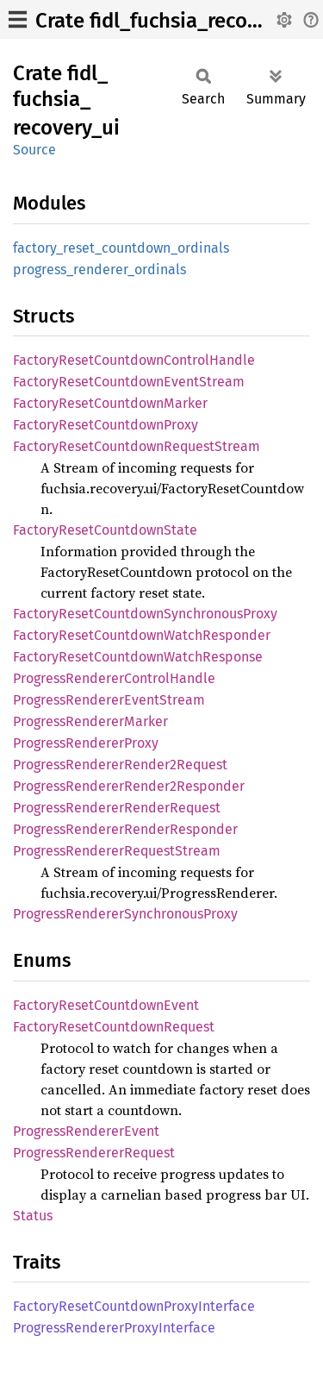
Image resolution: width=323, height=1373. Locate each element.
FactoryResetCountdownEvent (106, 1005)
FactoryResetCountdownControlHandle (134, 360)
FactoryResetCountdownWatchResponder (141, 635)
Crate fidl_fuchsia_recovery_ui (174, 21)
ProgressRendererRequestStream (117, 851)
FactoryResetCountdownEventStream (129, 381)
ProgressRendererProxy (85, 743)
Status (33, 1215)
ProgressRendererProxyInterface (114, 1328)
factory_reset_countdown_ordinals (121, 248)
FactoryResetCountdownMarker (110, 403)
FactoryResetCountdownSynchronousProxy (145, 613)
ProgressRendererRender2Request (120, 764)
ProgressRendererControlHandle (114, 678)
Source (34, 149)
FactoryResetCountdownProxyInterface (134, 1306)
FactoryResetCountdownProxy (105, 425)
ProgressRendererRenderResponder (125, 829)
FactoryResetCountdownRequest (113, 1027)
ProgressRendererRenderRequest (117, 807)
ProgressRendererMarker (90, 721)
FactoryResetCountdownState (105, 530)
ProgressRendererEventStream (109, 700)
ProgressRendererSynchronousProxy (125, 914)
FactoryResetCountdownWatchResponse (138, 657)
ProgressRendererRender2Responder (129, 786)
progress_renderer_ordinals (99, 269)
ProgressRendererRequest (94, 1152)
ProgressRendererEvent (86, 1131)
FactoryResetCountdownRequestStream (136, 446)
